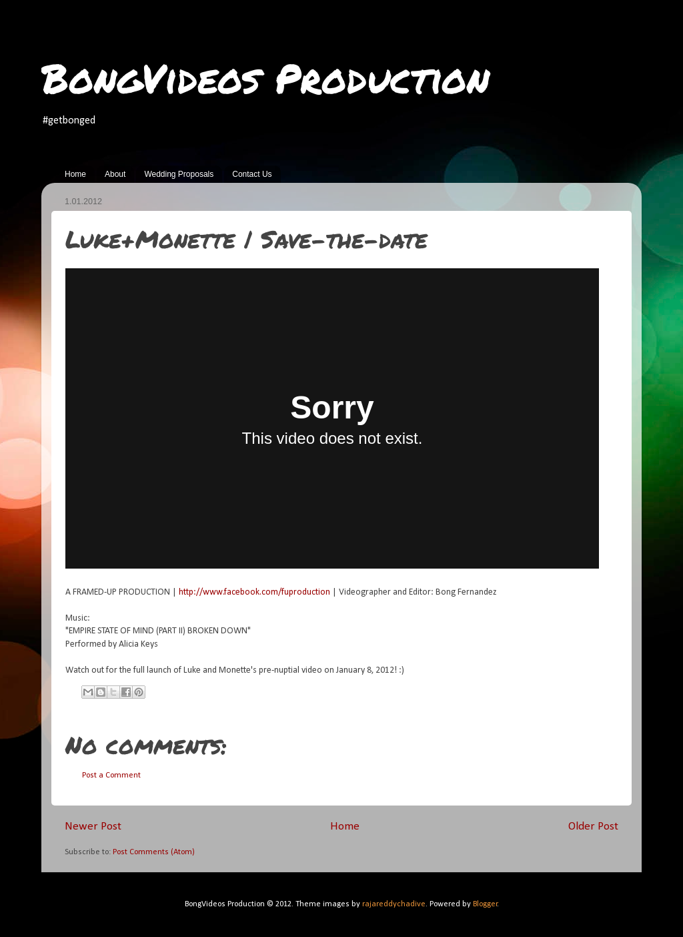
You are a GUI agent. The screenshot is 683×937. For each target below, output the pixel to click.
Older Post (593, 826)
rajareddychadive (394, 904)
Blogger (485, 904)
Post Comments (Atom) (154, 852)
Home (75, 174)
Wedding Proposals (178, 174)
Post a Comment (111, 775)
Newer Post (93, 826)
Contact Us (251, 174)
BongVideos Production (265, 77)
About (115, 174)
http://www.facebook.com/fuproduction (254, 592)
